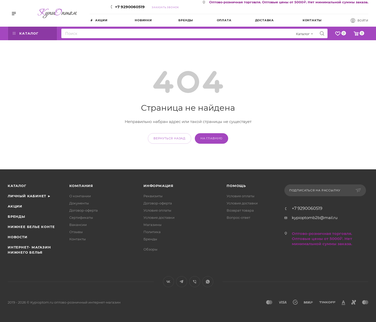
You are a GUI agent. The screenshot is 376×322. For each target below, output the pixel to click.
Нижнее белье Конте (31, 227)
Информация (158, 186)
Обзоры (150, 249)
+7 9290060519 (130, 6)
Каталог (17, 186)
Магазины (152, 225)
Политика (152, 232)
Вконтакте (168, 281)
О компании (80, 196)
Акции (15, 206)
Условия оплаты (157, 210)
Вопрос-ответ (238, 217)
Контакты (77, 239)
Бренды (16, 216)
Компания (81, 186)
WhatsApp (207, 281)
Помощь (236, 186)
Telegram (181, 281)
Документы (79, 203)
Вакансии (78, 225)
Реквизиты (152, 196)
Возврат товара (240, 210)
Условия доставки (159, 217)
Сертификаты (81, 217)
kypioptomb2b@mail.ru (315, 217)
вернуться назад (169, 138)
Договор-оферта (83, 210)
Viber (194, 281)
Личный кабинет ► (29, 196)
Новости (17, 237)
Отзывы (76, 232)
